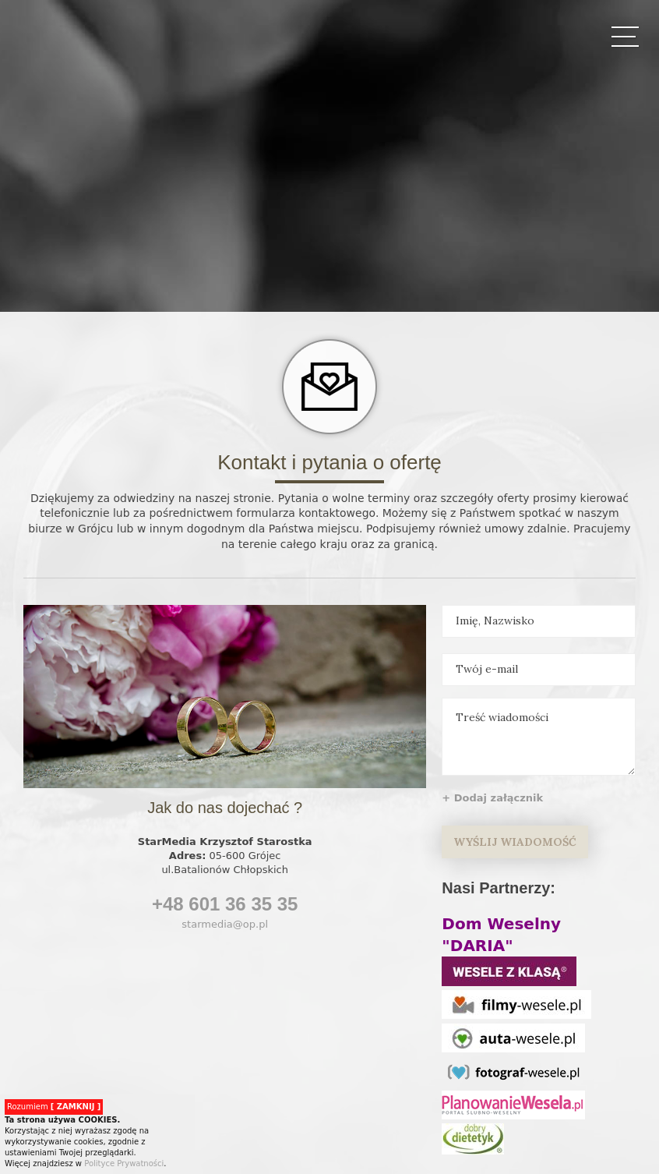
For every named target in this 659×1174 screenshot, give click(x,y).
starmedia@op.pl (224, 924)
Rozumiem (53, 1106)
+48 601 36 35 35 (225, 903)
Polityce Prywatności (124, 1163)
